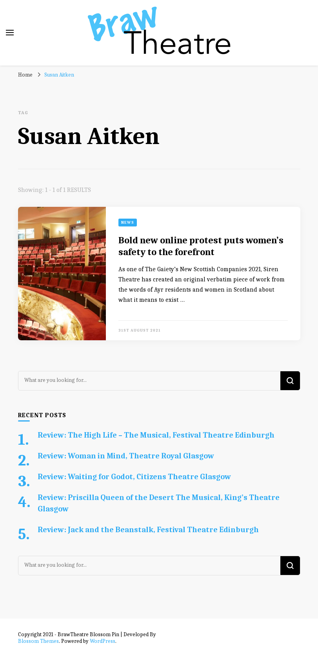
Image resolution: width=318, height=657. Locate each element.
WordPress (102, 641)
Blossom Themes (38, 641)
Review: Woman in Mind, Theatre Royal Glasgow (126, 455)
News (127, 222)
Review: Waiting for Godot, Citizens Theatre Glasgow (134, 476)
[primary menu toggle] (10, 32)
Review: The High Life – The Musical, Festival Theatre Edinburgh (156, 435)
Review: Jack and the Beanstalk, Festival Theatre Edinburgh (148, 529)
